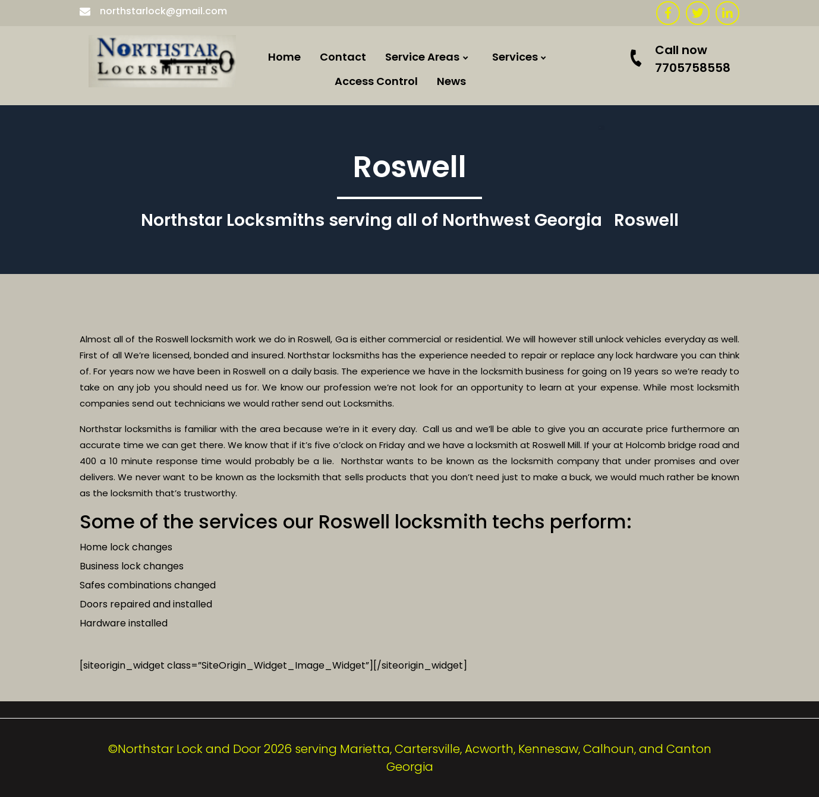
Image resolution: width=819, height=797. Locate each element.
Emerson (439, 146)
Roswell (435, 357)
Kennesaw (443, 447)
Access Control (376, 81)
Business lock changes (132, 566)
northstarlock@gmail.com (153, 11)
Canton (436, 538)
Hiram (432, 236)
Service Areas (422, 57)
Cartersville (446, 116)
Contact (343, 57)
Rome (430, 176)
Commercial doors (573, 172)
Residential (552, 112)
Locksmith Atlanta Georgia (488, 478)
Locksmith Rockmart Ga (480, 418)
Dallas (432, 267)
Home (284, 57)
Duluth (433, 598)
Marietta (439, 387)
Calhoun (438, 206)
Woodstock (446, 508)
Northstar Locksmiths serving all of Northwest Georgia (371, 220)
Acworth (438, 297)
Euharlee (439, 85)
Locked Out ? (556, 143)
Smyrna (436, 568)
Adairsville (443, 327)
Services (515, 57)
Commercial (556, 82)
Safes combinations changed (148, 585)
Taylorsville (446, 629)
